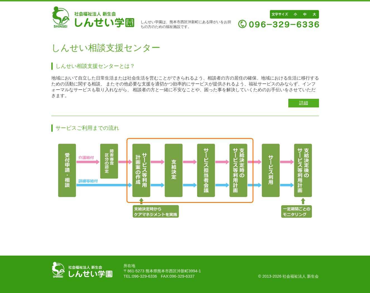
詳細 (303, 102)
